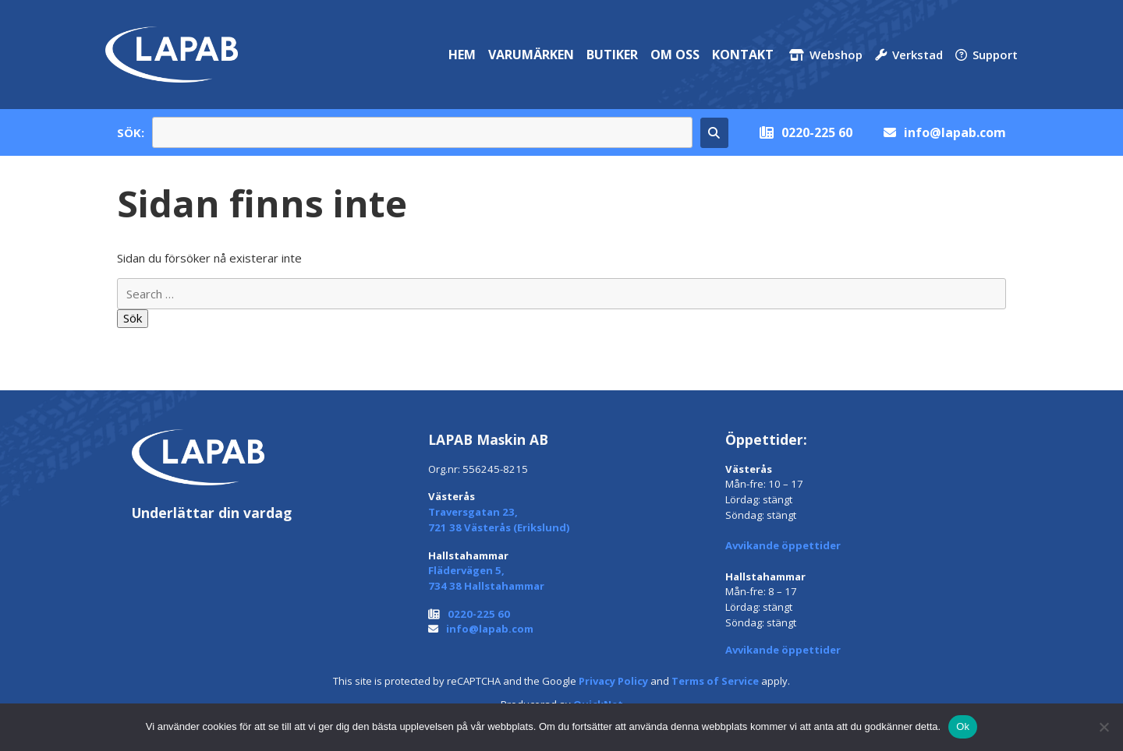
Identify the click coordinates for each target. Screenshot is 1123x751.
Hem (462, 54)
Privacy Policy (613, 681)
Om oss (675, 54)
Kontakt (743, 54)
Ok (962, 726)
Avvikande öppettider (783, 545)
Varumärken (531, 54)
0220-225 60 (816, 132)
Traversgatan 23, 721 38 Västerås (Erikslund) (499, 519)
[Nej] (1103, 727)
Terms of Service (715, 681)
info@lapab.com (955, 132)
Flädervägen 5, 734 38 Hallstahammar (486, 578)
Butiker (612, 54)
